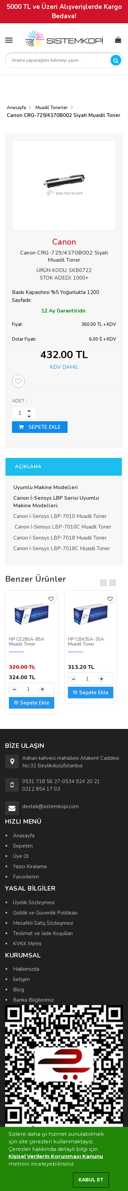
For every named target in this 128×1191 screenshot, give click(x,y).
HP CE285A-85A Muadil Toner (26, 644)
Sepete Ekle (31, 706)
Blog (18, 989)
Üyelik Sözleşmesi (34, 902)
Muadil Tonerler (51, 108)
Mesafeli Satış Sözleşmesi (43, 923)
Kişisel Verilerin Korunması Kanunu (56, 1156)
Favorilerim (26, 876)
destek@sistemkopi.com (50, 806)
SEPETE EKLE (40, 427)
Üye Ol (21, 856)
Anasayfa (16, 108)
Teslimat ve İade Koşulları (43, 933)
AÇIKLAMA (28, 470)
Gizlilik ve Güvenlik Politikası (45, 912)
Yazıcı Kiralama (30, 866)
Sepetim (23, 845)
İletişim (21, 979)
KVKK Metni (27, 943)
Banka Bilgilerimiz (33, 1000)
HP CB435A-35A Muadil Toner (86, 644)
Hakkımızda (26, 969)
